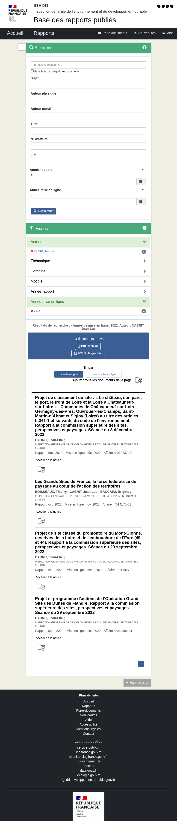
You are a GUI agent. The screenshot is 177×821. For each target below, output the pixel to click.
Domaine (38, 271)
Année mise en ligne (47, 301)
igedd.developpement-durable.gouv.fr (88, 780)
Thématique (40, 261)
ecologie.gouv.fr (88, 775)
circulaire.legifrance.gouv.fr (88, 757)
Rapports (88, 706)
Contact (88, 733)
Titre (34, 124)
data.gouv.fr (88, 770)
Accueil (88, 701)
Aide (88, 720)
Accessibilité (88, 724)
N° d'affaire (39, 139)
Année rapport (42, 291)
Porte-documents (88, 710)
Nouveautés (88, 715)
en (32, 174)
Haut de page (137, 682)
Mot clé (37, 281)
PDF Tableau (88, 346)
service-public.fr (88, 747)
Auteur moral (41, 108)
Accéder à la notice (48, 460)
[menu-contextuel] (32, 70)
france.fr (88, 766)
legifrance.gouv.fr (88, 752)
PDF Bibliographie (87, 353)
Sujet (34, 78)
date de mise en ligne (104, 374)
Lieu (34, 154)
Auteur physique (43, 93)
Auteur (36, 242)
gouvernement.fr (88, 761)
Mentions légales (88, 729)
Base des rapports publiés (75, 20)
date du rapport (68, 374)
